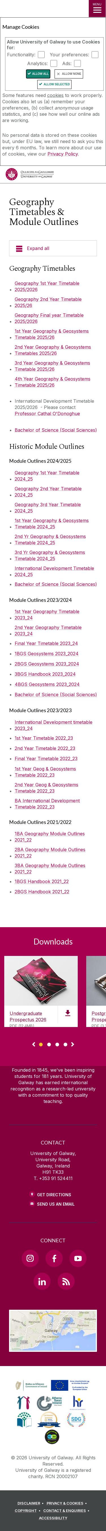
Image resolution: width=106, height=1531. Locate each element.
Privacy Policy (62, 154)
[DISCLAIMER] (32, 1503)
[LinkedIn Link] (42, 1281)
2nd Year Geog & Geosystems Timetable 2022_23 (46, 788)
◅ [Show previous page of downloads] (33, 1045)
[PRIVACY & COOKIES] (68, 1503)
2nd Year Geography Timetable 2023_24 (48, 631)
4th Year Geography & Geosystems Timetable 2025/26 (52, 382)
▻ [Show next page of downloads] (72, 1045)
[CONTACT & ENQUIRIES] (67, 1511)
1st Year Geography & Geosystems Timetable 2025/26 (52, 334)
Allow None (71, 73)
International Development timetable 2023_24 (53, 725)
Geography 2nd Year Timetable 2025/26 (48, 302)
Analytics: (37, 63)
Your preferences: (69, 54)
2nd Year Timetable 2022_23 (45, 748)
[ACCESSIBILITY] (53, 1518)
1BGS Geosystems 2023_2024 (47, 653)
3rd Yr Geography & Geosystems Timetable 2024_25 (50, 555)
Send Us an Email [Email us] (56, 1204)
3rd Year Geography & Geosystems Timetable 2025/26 (52, 366)
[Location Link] (53, 1347)
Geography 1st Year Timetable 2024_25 (47, 476)
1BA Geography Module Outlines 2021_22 (50, 837)
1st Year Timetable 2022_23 (44, 738)
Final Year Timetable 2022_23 (46, 758)
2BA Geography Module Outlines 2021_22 (50, 853)
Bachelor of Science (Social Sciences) (56, 430)
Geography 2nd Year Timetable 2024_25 (48, 492)
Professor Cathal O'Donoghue (47, 413)
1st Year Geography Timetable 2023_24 (47, 615)
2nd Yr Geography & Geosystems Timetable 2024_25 (50, 540)
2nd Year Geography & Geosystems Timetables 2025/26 (53, 350)
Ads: (67, 63)
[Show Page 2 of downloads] (49, 1043)
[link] (51, 1385)
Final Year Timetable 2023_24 (46, 643)
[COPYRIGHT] (28, 1511)
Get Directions (54, 1194)
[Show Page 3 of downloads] (57, 1043)
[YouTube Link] (78, 1258)
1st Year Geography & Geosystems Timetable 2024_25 (52, 524)
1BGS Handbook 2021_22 (42, 881)
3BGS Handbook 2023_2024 (45, 674)
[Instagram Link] (30, 1258)
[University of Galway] (30, 175)
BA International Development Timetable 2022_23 (47, 804)
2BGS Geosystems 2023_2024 (47, 664)
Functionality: (21, 54)
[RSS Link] (66, 1281)
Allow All (40, 73)
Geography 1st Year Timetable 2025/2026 (47, 286)
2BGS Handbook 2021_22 (42, 891)
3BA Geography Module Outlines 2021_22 (50, 869)
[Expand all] (53, 248)
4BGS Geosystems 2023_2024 (47, 684)
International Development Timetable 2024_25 (54, 571)
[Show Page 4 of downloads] (65, 1043)
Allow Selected (57, 84)
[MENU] (97, 8)
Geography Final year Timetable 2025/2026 (49, 318)
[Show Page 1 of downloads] (41, 1043)
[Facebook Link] (54, 1258)
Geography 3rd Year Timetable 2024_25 (48, 508)
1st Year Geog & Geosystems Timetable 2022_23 (45, 772)
